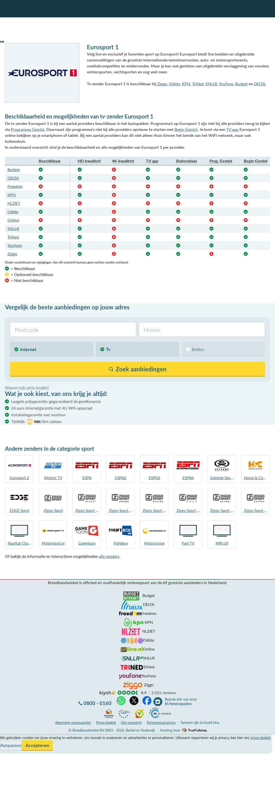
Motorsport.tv (53, 543)
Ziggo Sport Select (87, 510)
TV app (232, 129)
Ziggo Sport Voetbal (120, 510)
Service (6, 744)
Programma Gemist (27, 129)
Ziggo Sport (53, 510)
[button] (2, 41)
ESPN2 (120, 477)
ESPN (87, 477)
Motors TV (53, 477)
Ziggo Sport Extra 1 (222, 510)
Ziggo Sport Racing (154, 510)
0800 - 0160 (97, 703)
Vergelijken (9, 738)
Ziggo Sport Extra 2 (255, 510)
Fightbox (121, 543)
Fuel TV (188, 543)
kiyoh (107, 693)
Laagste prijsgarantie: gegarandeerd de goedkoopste (56, 401)
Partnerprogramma (161, 722)
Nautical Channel (19, 543)
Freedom (15, 186)
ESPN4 (188, 477)
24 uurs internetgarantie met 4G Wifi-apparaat (52, 408)
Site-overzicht (131, 722)
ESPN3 (154, 477)
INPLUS (222, 543)
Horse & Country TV (255, 477)
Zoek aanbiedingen (23, 795)
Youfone (226, 83)
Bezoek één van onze (181, 701)
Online (13, 220)
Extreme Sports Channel (222, 477)
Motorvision (154, 543)
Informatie (9, 749)
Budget (241, 83)
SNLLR (211, 83)
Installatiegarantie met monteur (38, 414)
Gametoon (87, 543)
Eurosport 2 (19, 477)
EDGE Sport (19, 510)
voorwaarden (73, 722)
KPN (186, 83)
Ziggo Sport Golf (188, 510)
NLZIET (13, 203)
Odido (174, 83)
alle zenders (109, 556)
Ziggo (162, 83)
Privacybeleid (106, 722)
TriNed (198, 83)
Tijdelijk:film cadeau (36, 422)
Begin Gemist (186, 129)
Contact (7, 755)
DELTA (259, 83)
